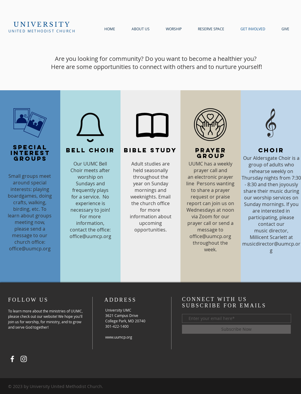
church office (155, 203)
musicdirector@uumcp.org (271, 247)
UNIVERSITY (42, 24)
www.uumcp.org (118, 337)
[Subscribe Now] (236, 329)
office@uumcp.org (30, 248)
